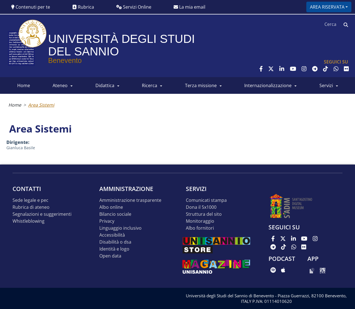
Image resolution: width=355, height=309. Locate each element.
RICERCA (149, 85)
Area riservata (327, 7)
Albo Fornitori (200, 228)
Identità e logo (114, 249)
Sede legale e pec (30, 200)
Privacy (106, 221)
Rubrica (83, 7)
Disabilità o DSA (115, 242)
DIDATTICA (104, 85)
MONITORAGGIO (200, 221)
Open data (110, 256)
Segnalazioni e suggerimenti (42, 214)
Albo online (111, 207)
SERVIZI (326, 85)
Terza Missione (201, 85)
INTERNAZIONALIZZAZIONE (268, 85)
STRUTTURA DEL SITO (204, 214)
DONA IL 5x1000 (201, 207)
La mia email (189, 7)
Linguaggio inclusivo (120, 228)
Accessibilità (112, 235)
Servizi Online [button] (133, 7)
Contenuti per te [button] (30, 7)
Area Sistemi (41, 105)
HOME (23, 85)
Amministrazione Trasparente (130, 200)
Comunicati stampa (206, 200)
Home (14, 105)
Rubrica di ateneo (31, 207)
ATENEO (60, 85)
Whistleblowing (29, 221)
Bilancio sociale (115, 214)
